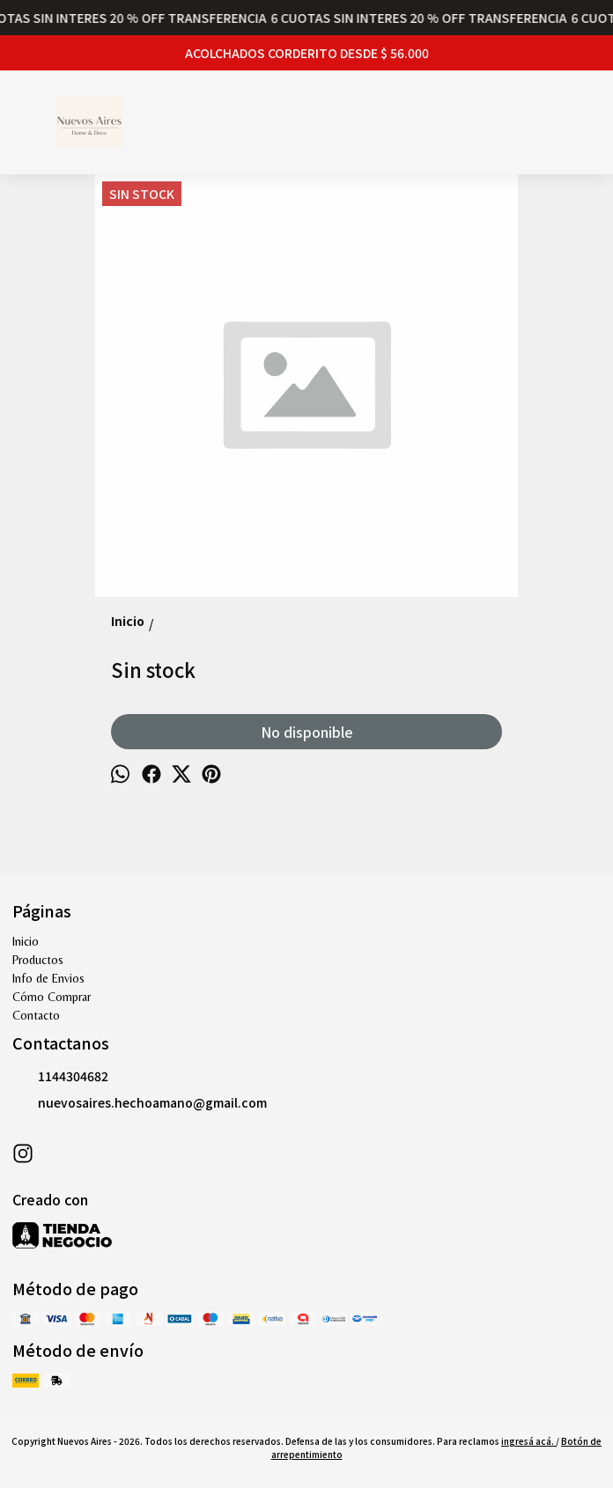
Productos (37, 960)
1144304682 (60, 1076)
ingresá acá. (528, 1440)
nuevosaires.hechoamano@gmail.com (139, 1103)
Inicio (25, 941)
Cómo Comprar (51, 997)
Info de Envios (48, 978)
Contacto (36, 1015)
